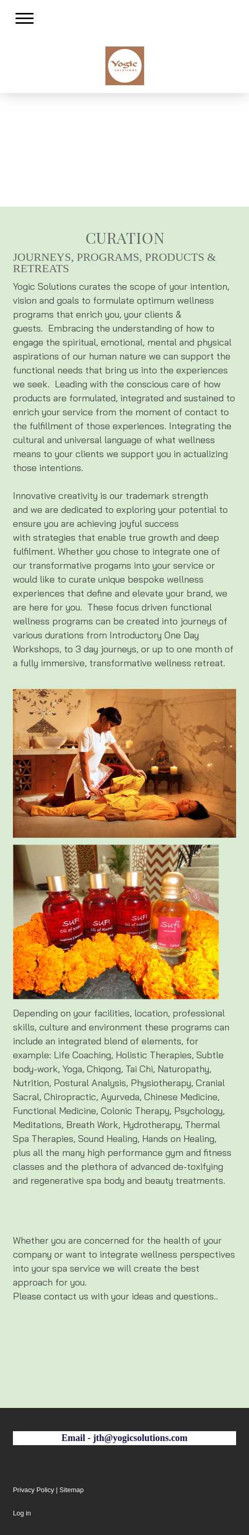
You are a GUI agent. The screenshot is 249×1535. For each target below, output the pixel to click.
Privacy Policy (33, 1490)
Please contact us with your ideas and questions (113, 1296)
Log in (22, 1513)
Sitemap (71, 1490)
